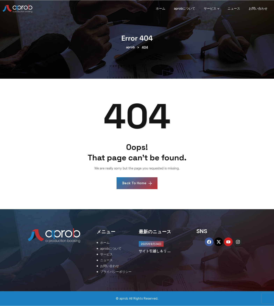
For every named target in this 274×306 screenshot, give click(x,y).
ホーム (160, 8)
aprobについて (184, 8)
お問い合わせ (258, 8)
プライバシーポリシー (116, 272)
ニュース (234, 8)
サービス (211, 8)
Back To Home (137, 183)
